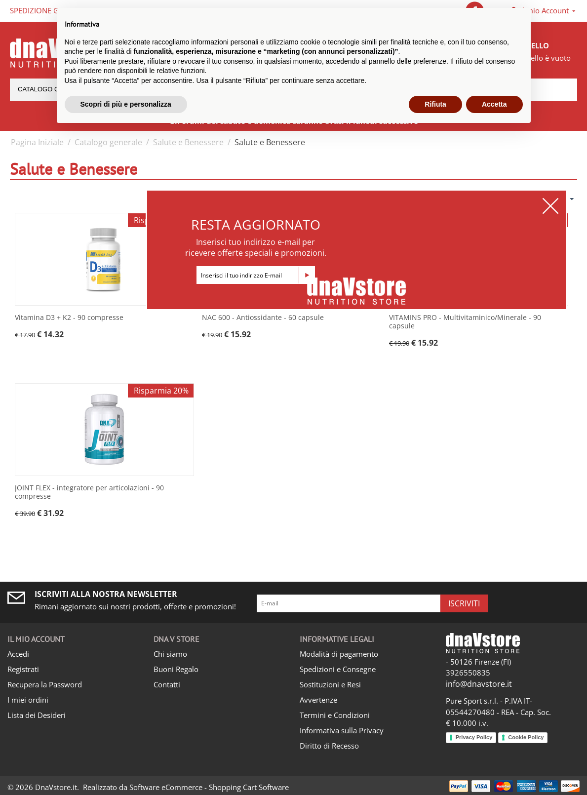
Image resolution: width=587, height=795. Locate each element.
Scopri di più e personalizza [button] (125, 104)
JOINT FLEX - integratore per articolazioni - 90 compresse (89, 492)
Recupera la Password (44, 684)
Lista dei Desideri (36, 715)
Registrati (23, 669)
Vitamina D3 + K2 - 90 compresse (69, 318)
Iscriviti (464, 603)
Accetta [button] (494, 104)
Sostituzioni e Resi (330, 684)
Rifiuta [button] (435, 104)
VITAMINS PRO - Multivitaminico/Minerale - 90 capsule (465, 322)
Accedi (18, 654)
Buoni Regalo (176, 669)
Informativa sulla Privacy (342, 730)
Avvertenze (318, 700)
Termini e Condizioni (335, 715)
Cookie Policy (526, 737)
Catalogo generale (108, 142)
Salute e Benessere (188, 142)
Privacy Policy (474, 737)
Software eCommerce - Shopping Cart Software (209, 787)
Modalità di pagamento (339, 654)
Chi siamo (170, 654)
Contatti (167, 684)
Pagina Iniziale (37, 142)
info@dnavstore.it (479, 683)
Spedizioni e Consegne (338, 669)
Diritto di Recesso (329, 746)
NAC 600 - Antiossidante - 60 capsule (263, 318)
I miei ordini (27, 700)
